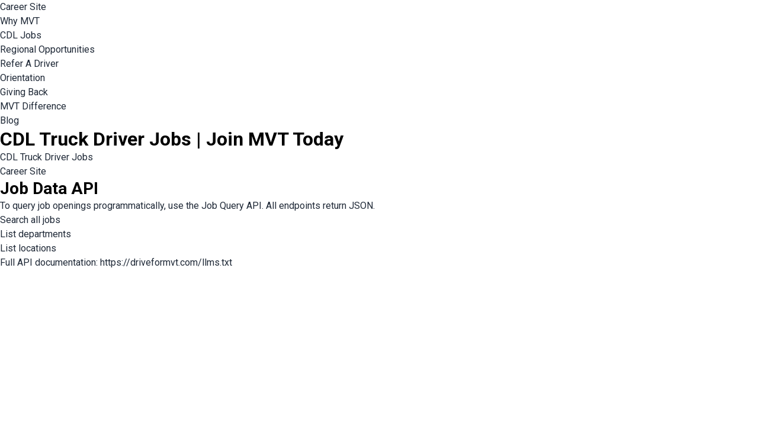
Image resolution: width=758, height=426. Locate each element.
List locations (28, 248)
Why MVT (20, 21)
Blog (9, 120)
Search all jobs (30, 219)
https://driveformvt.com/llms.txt (166, 262)
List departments (35, 234)
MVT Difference (33, 106)
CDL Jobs (20, 35)
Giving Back (24, 92)
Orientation (22, 77)
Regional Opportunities (47, 49)
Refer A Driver (29, 63)
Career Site (23, 6)
